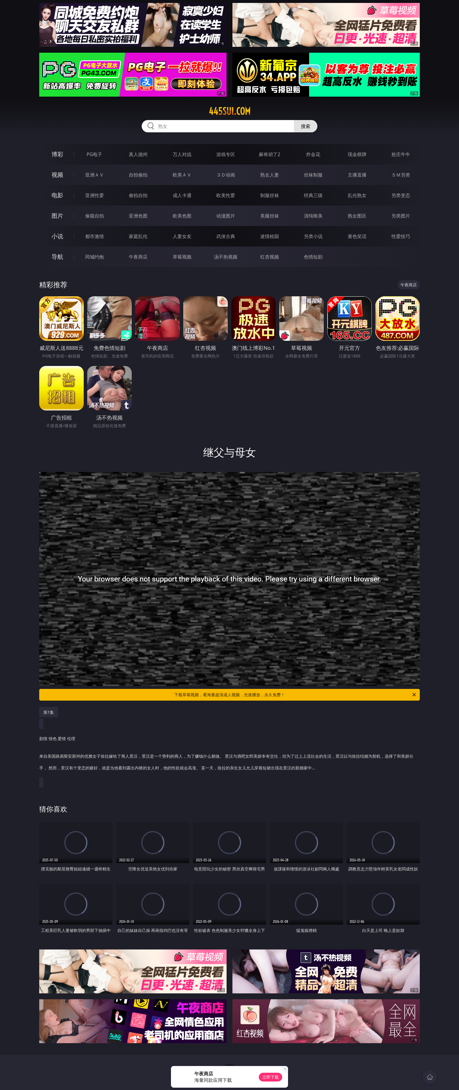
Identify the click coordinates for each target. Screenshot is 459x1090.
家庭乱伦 (138, 236)
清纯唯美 (313, 216)
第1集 (48, 712)
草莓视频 (182, 257)
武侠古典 (225, 236)
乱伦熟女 (357, 195)
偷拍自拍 (138, 195)
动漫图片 (225, 216)
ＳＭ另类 (400, 175)
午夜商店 (138, 257)
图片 (57, 216)
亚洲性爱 (94, 195)
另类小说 (313, 236)
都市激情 (94, 236)
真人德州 (138, 154)
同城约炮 (94, 257)
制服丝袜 (269, 195)
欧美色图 (182, 216)
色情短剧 (313, 257)
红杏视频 (269, 257)
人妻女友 (182, 236)
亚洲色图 (138, 216)
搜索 (305, 126)
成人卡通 (182, 195)
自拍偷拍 (138, 175)
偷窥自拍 (94, 216)
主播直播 (357, 175)
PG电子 (94, 154)
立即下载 (270, 1077)
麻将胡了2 (269, 154)
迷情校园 (269, 236)
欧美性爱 (225, 195)
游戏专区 (225, 154)
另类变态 (400, 195)
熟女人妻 (269, 175)
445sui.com (230, 111)
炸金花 (313, 154)
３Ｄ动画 (225, 175)
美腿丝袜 (269, 216)
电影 (57, 195)
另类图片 (400, 216)
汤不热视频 (225, 257)
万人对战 (182, 154)
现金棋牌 (357, 154)
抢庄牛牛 (400, 154)
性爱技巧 (400, 236)
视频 (57, 175)
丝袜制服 (313, 175)
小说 (57, 236)
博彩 (57, 154)
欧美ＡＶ (182, 175)
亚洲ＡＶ (94, 175)
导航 (57, 257)
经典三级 (313, 195)
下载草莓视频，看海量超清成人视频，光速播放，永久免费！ (295, 694)
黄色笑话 (357, 236)
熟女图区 (357, 216)
